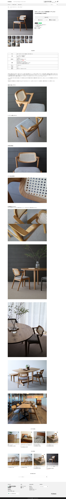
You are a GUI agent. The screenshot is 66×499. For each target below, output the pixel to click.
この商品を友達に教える (38, 25)
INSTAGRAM (23, 486)
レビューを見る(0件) (38, 27)
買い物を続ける (37, 26)
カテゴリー (9, 4)
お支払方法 (30, 487)
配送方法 (30, 486)
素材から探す (14, 4)
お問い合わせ (20, 4)
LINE (22, 487)
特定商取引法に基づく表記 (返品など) (40, 24)
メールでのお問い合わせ (12, 493)
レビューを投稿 (37, 28)
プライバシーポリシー (32, 490)
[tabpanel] (20, 22)
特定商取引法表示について (33, 489)
